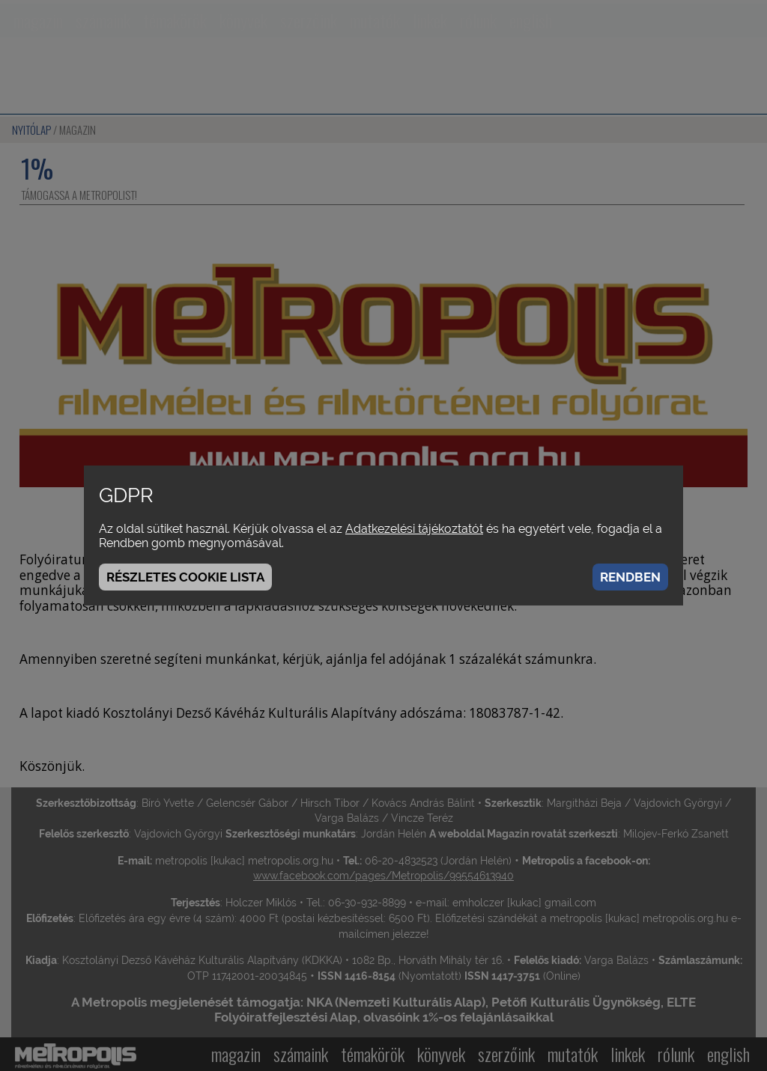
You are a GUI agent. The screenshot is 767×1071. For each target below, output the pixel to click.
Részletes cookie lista (185, 577)
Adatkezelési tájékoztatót (414, 529)
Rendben (630, 577)
